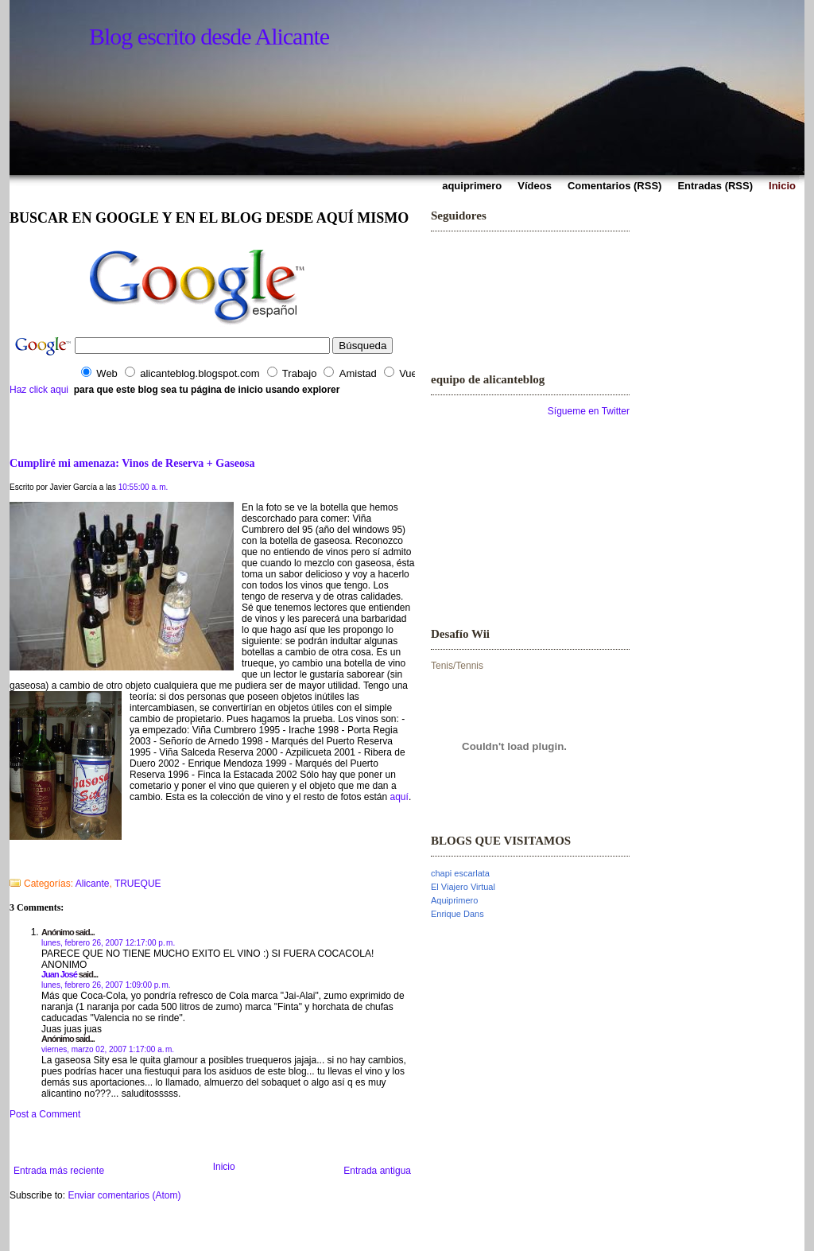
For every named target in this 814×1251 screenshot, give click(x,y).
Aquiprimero (454, 900)
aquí (399, 796)
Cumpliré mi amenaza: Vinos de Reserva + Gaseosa (132, 462)
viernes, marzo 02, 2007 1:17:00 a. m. (107, 1049)
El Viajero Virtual (463, 887)
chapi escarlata (460, 873)
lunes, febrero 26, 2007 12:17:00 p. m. (108, 942)
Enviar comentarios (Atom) (124, 1195)
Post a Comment (45, 1114)
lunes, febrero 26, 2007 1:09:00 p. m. (106, 985)
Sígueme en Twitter (589, 411)
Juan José (59, 974)
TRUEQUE (137, 883)
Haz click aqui (39, 389)
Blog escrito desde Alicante (209, 36)
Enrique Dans (457, 914)
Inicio (224, 1166)
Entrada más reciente (59, 1170)
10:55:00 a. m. (143, 487)
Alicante (93, 883)
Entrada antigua (377, 1170)
